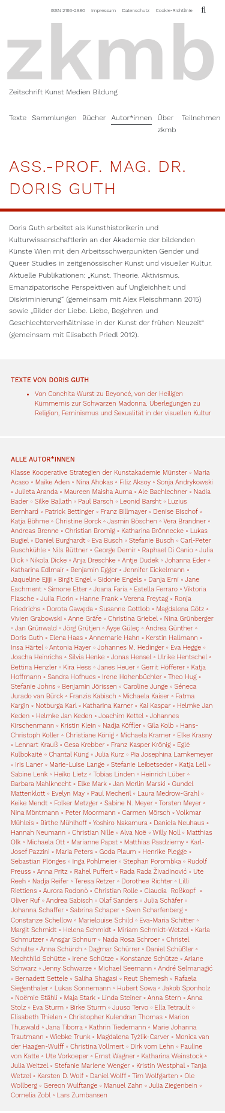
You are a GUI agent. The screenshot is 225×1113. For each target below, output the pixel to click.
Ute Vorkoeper (67, 1056)
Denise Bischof (175, 512)
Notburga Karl (55, 706)
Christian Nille (93, 833)
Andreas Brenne (35, 531)
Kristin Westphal (160, 1066)
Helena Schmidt (87, 930)
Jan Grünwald (36, 628)
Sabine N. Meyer (128, 803)
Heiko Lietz (70, 774)
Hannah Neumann (38, 833)
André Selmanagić (185, 968)
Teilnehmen (201, 118)
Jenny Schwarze (67, 968)
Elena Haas (66, 638)
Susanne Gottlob (125, 609)
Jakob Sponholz (186, 988)
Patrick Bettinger (69, 512)
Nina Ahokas (94, 482)
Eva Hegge (185, 647)
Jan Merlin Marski (139, 784)
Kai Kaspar (154, 706)
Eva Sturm (48, 1007)
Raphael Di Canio (167, 550)
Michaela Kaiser (145, 696)
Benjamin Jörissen (89, 687)
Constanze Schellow (41, 920)
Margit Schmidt (33, 930)
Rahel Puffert (93, 872)
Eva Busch (108, 540)
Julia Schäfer (163, 900)
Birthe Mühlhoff (63, 823)
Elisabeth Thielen (36, 1017)
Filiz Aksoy (135, 482)
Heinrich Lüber (163, 774)
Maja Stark (79, 998)
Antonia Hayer (70, 647)
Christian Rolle (116, 891)
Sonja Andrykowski (185, 482)
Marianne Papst (94, 842)
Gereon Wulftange (71, 1086)
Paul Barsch (95, 501)
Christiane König (89, 735)
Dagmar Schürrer (114, 949)
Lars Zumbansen (82, 1095)
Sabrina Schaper (94, 910)
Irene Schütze (93, 959)
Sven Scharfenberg (154, 910)
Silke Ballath (53, 501)
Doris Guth (27, 638)
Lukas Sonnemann (83, 988)
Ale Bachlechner (163, 492)
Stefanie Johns (33, 687)
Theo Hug (182, 677)
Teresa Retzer (94, 881)
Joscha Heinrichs (36, 657)
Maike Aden (52, 482)
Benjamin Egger (93, 570)
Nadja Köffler (122, 726)
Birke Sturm (88, 1007)
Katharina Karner (108, 706)
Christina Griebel (133, 619)
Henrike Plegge (165, 852)
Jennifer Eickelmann (154, 570)
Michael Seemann (125, 968)
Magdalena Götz (180, 609)
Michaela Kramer (146, 735)
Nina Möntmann (35, 813)
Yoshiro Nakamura (120, 823)
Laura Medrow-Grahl (168, 793)
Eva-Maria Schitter (166, 920)
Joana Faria (111, 589)
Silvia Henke (86, 657)
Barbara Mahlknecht (41, 784)
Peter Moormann (90, 813)
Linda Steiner (121, 998)
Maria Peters (74, 852)
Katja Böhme (30, 521)
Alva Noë (133, 833)
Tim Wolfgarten (155, 1076)
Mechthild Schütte (38, 959)
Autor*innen (131, 118)
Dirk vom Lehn (152, 1046)
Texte (17, 118)
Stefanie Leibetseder (142, 765)
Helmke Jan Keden (64, 716)
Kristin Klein (78, 726)
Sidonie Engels (120, 580)
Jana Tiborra (64, 1027)
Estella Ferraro (156, 589)
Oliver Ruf (25, 900)
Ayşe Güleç (122, 628)
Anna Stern (164, 998)
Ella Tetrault (172, 1007)
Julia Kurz (109, 754)
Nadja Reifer (50, 881)
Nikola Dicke (48, 560)
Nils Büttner (70, 550)
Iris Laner (29, 765)
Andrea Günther (170, 628)
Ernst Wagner (115, 1056)
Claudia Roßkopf (171, 891)
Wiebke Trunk (70, 1037)
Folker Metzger (76, 803)
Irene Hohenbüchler (131, 677)
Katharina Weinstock (172, 1056)
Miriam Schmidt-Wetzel (153, 930)
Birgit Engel (75, 580)
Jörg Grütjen (81, 628)
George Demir (115, 550)
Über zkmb (166, 124)
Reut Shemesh (146, 979)
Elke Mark (92, 784)
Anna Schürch (61, 949)
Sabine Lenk (29, 774)
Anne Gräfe (84, 619)
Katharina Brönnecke (152, 531)
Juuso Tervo (130, 1007)
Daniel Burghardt (60, 540)
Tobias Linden (113, 774)
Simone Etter (68, 589)
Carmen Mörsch (146, 813)
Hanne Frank (99, 599)
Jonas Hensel (131, 657)
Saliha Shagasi (96, 979)
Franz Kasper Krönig (141, 745)
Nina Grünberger (189, 619)
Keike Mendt (29, 803)
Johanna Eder (185, 560)
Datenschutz (136, 10)
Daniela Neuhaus (179, 823)
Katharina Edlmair (37, 570)
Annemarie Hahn (114, 638)
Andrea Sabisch (69, 900)
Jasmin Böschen (132, 521)
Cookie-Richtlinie (174, 10)
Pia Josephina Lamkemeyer (171, 754)
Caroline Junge (146, 687)
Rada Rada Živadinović (153, 872)
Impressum (104, 10)
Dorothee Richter (146, 881)
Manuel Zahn (123, 1086)
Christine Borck (78, 521)
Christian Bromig (90, 531)
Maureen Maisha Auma (98, 492)
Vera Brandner (184, 521)
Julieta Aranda (36, 492)
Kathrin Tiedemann (117, 1027)
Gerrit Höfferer (163, 667)
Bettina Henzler (34, 667)
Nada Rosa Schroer (131, 940)
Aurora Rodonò (65, 891)
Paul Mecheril (111, 793)
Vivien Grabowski (36, 619)
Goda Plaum (118, 852)
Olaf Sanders (118, 900)
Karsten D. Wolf (60, 1076)
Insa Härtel (27, 647)
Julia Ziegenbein (173, 1086)
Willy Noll (166, 833)
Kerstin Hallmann (171, 638)
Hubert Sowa (136, 988)
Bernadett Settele (41, 979)
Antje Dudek (140, 560)
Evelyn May (68, 793)
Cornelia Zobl (30, 1095)
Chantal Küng (69, 754)
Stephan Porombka (152, 861)
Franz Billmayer (123, 512)
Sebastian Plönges (38, 861)
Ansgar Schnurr (73, 940)
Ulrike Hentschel (182, 657)
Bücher (94, 118)
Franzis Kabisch (93, 696)
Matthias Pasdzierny (154, 842)
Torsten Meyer (180, 803)
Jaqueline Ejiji (31, 580)
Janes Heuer (116, 667)
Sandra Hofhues (71, 677)
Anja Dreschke (94, 560)
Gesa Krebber (84, 745)
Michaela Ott (46, 842)
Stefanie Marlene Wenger (92, 1066)
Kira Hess (77, 667)
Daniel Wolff (108, 1076)
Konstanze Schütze (149, 959)
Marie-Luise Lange (76, 765)
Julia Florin (56, 599)
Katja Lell (192, 765)
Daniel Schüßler (170, 949)
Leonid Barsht (140, 501)
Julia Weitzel (29, 1066)
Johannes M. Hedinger (130, 647)
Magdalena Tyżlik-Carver (133, 1037)
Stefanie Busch (151, 540)
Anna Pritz (52, 872)
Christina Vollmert (97, 1046)
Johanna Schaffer (37, 910)
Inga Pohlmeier (94, 861)
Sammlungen (54, 118)
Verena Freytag (146, 599)
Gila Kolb (161, 726)
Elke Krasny (194, 735)
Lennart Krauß (36, 745)
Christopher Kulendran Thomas (115, 1017)
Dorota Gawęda (70, 609)
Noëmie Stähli (36, 998)
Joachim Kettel (120, 716)
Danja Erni (163, 580)
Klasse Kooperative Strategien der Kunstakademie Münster (100, 473)
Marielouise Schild (106, 920)
